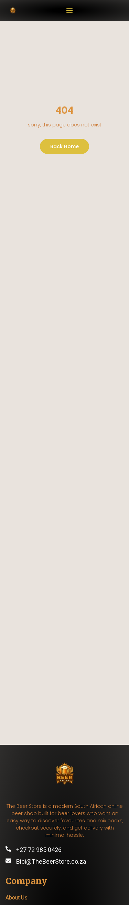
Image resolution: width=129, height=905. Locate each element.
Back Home (64, 146)
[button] (69, 10)
